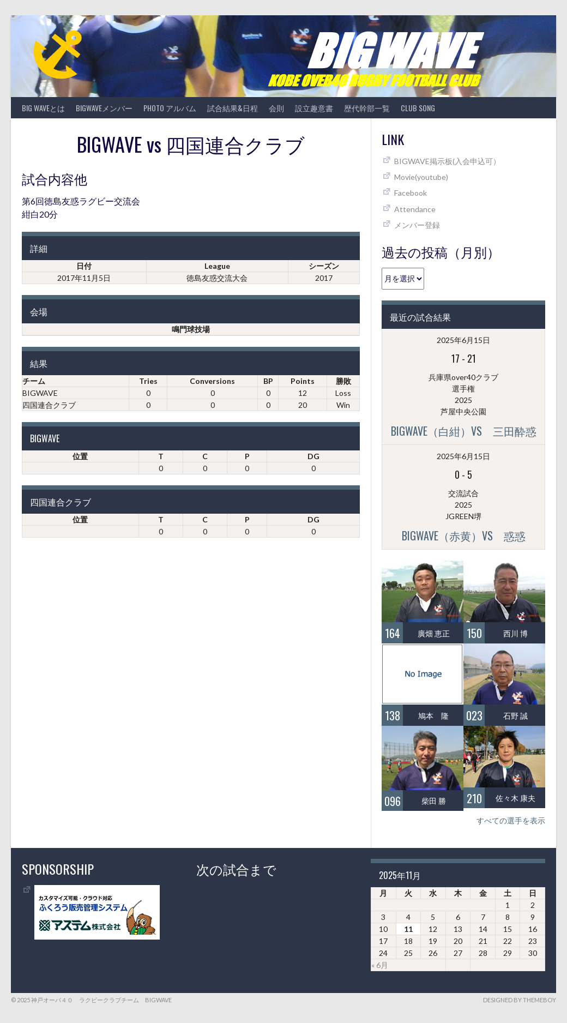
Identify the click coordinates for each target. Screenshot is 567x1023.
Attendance (415, 209)
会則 (276, 107)
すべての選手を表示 (510, 820)
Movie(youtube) (421, 177)
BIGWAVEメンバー (104, 107)
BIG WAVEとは (43, 107)
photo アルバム (169, 107)
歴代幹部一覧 (367, 107)
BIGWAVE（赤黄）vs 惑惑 (464, 535)
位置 (80, 456)
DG (313, 456)
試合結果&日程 (232, 107)
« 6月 (379, 965)
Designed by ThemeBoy (519, 999)
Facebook (410, 192)
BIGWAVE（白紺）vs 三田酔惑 (463, 431)
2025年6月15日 (463, 340)
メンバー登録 (417, 225)
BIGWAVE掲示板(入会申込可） (447, 161)
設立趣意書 (314, 107)
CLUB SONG (418, 107)
